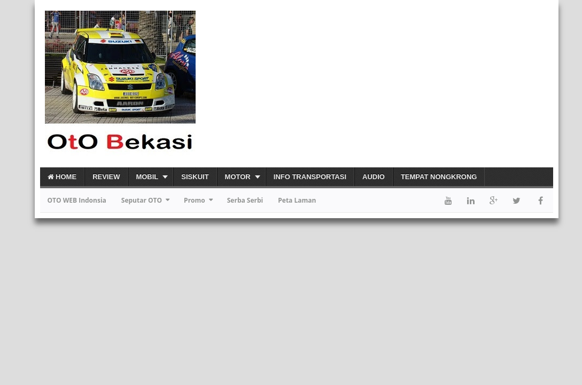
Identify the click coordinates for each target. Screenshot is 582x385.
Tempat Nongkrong (439, 177)
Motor (238, 177)
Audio (373, 177)
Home (62, 177)
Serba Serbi (245, 200)
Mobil (147, 177)
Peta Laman (297, 200)
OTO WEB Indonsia (77, 200)
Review (106, 177)
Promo (194, 200)
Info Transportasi (310, 177)
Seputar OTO (141, 200)
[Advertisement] (428, 83)
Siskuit (194, 177)
